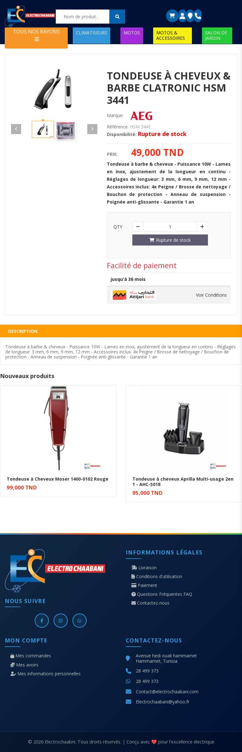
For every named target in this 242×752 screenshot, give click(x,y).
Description (22, 331)
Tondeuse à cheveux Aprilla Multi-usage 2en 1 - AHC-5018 (182, 481)
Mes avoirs (24, 664)
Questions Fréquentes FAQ (161, 594)
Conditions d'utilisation (156, 576)
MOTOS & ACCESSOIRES (170, 35)
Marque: (115, 115)
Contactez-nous (150, 603)
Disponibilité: (121, 134)
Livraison (144, 567)
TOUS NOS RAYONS (36, 35)
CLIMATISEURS (91, 33)
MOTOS (132, 33)
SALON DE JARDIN (216, 35)
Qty (117, 226)
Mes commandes (30, 655)
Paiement (144, 585)
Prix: (112, 154)
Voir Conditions (211, 295)
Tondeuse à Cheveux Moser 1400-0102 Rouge (57, 479)
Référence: (118, 126)
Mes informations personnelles (45, 673)
